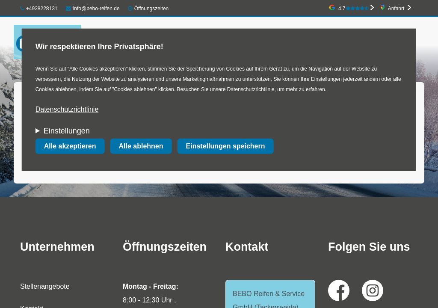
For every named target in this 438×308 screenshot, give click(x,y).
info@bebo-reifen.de (93, 9)
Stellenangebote (45, 286)
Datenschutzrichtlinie (67, 109)
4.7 (353, 9)
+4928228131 (39, 9)
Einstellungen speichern (225, 146)
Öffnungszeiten (151, 9)
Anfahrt (396, 9)
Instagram (372, 290)
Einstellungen (67, 131)
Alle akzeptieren (70, 146)
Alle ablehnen (141, 146)
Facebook (338, 290)
